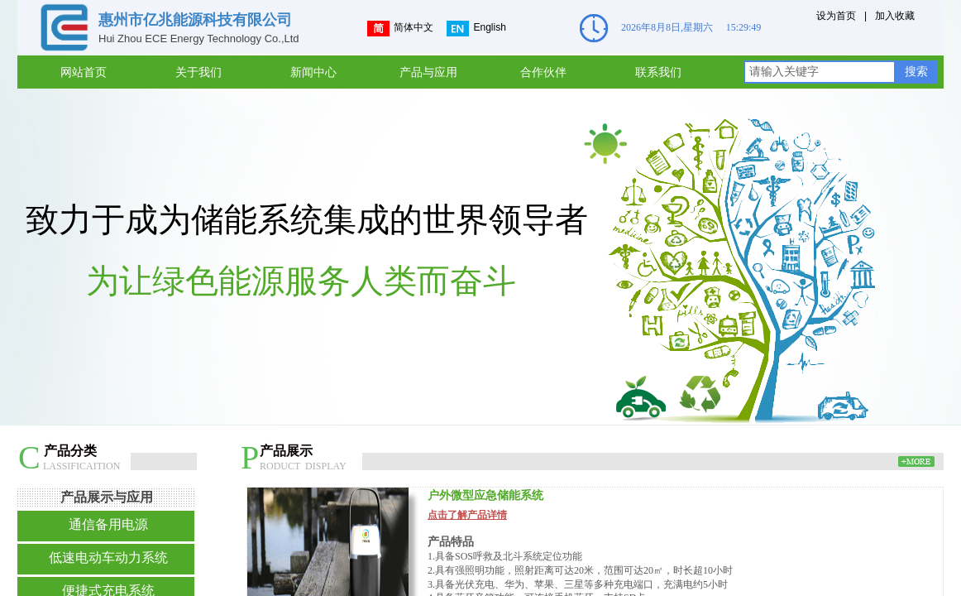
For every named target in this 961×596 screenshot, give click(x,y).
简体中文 (400, 28)
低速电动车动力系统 (108, 557)
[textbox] (819, 72)
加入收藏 (895, 16)
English (476, 28)
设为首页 (836, 16)
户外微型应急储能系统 (485, 495)
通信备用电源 (108, 524)
